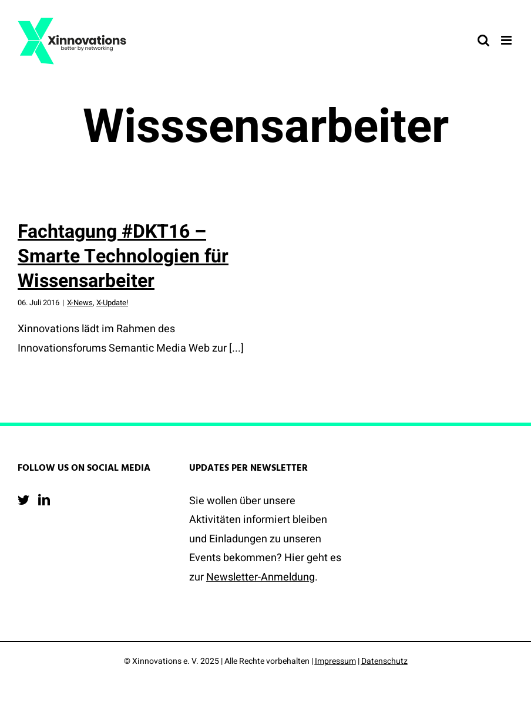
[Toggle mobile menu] (507, 40)
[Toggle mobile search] (483, 40)
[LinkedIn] (44, 500)
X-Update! (112, 302)
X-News (80, 302)
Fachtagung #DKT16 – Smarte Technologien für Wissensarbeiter (123, 256)
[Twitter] (23, 500)
